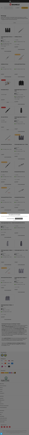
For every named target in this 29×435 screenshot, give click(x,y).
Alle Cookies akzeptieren (18, 218)
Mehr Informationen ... (25, 216)
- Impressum (14, 220)
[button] (1, 434)
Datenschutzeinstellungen (10, 218)
